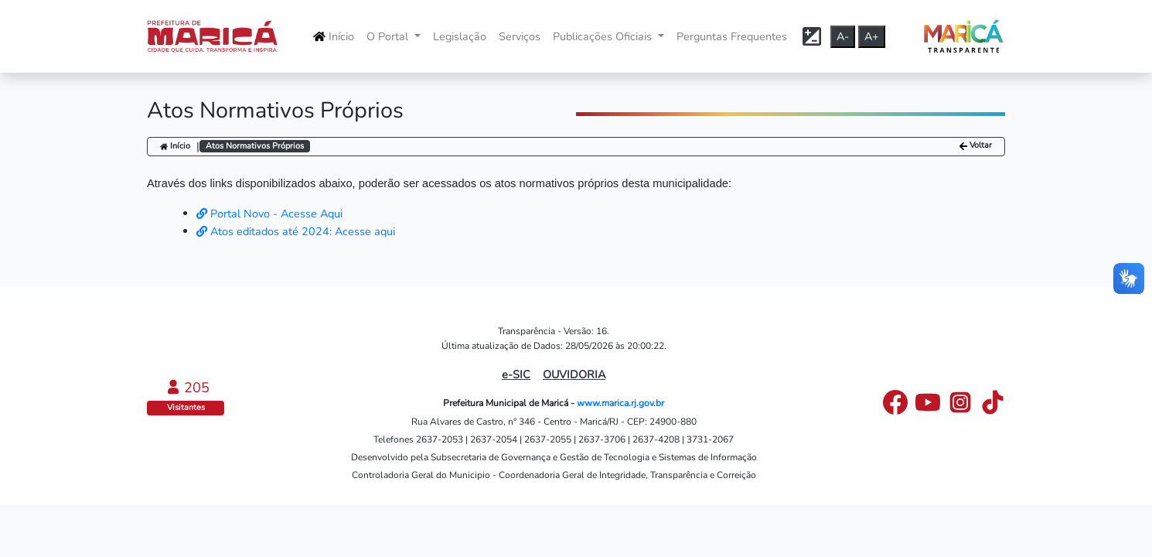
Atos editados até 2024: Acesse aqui (295, 231)
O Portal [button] (388, 36)
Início (333, 36)
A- (843, 36)
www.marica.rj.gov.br (620, 403)
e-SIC (516, 374)
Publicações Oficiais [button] (604, 36)
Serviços (519, 36)
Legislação (459, 36)
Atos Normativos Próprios (255, 146)
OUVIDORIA (574, 374)
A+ (871, 36)
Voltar (975, 146)
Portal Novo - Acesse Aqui (269, 213)
